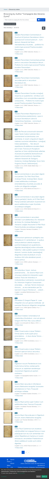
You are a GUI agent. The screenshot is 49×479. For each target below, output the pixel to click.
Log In (39, 4)
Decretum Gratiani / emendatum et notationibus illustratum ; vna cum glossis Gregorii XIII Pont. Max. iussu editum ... (30, 318)
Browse (41, 20)
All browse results (9, 24)
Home (5, 9)
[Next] (28, 452)
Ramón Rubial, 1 (10, 462)
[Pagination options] (43, 28)
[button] (35, 5)
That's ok (44, 476)
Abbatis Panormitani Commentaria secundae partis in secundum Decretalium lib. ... (27, 80)
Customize (3, 476)
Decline (39, 476)
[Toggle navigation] (44, 3)
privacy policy (21, 473)
